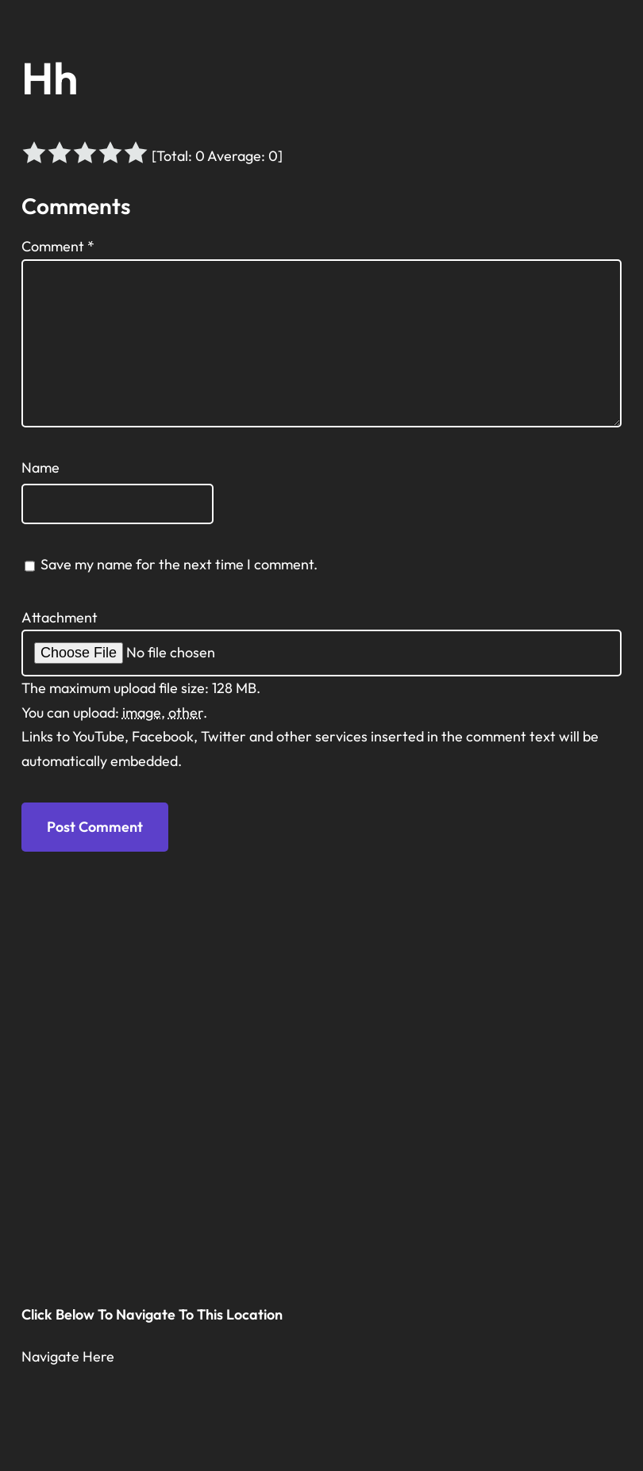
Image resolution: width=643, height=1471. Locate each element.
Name (40, 467)
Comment (57, 246)
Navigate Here (67, 1356)
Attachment (59, 617)
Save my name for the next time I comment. (179, 564)
